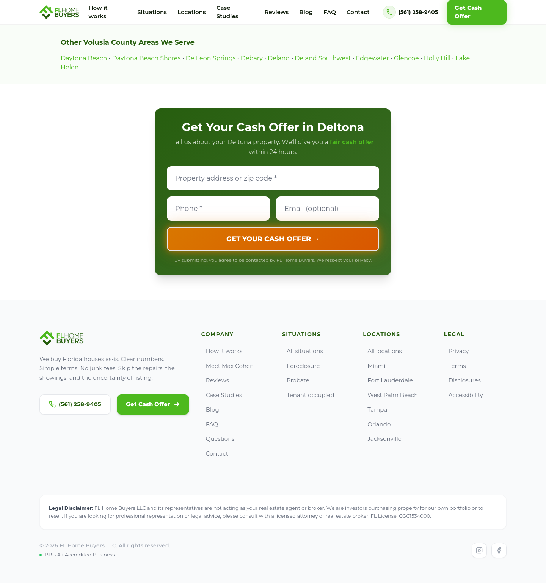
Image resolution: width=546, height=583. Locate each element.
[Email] (327, 208)
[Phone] (218, 208)
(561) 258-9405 (75, 404)
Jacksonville (382, 438)
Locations (191, 12)
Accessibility (463, 395)
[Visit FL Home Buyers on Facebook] (499, 550)
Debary (252, 58)
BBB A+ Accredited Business (77, 555)
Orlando (377, 424)
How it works (97, 12)
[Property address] (273, 178)
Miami (374, 365)
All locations (382, 351)
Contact (358, 12)
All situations (302, 351)
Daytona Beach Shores (146, 58)
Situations (152, 12)
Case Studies (227, 12)
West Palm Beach (390, 395)
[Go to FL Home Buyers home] (59, 12)
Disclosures (462, 380)
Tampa (375, 409)
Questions (218, 438)
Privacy (456, 351)
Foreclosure (301, 365)
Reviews (276, 12)
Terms (455, 365)
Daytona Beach (84, 58)
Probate (295, 380)
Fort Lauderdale (388, 380)
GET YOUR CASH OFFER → (273, 239)
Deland (279, 58)
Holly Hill (437, 58)
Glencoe (406, 58)
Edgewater (372, 58)
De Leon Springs (211, 58)
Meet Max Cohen (227, 365)
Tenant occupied (308, 395)
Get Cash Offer (153, 404)
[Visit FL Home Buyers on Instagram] (479, 550)
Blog (306, 12)
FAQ (329, 12)
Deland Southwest (323, 58)
